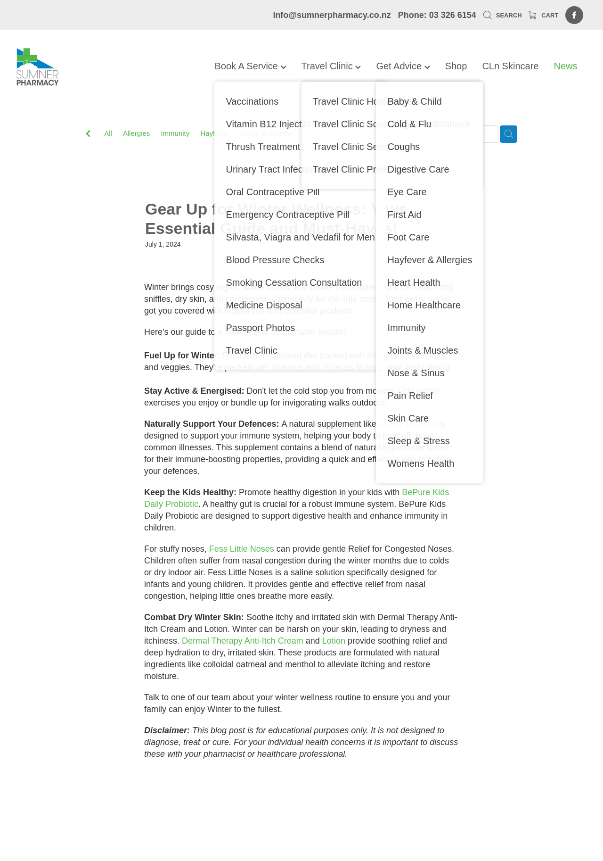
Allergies (136, 133)
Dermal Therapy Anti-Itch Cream (242, 641)
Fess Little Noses (241, 549)
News (565, 66)
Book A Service (250, 66)
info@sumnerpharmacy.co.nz (332, 15)
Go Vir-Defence (408, 424)
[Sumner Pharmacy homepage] (73, 67)
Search (502, 15)
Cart (544, 15)
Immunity (175, 133)
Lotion (333, 641)
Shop (456, 66)
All (108, 133)
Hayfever (214, 133)
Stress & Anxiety (265, 133)
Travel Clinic (331, 66)
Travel (352, 133)
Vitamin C (317, 133)
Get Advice (403, 66)
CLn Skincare (510, 66)
